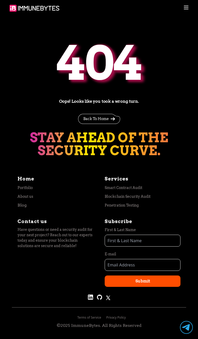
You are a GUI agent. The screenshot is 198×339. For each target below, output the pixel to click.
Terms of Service (89, 317)
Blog (22, 205)
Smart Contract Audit (123, 188)
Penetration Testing (122, 205)
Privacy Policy (116, 317)
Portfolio (25, 188)
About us (25, 196)
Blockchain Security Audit (128, 196)
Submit (142, 281)
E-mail (110, 254)
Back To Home (99, 119)
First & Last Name (120, 230)
